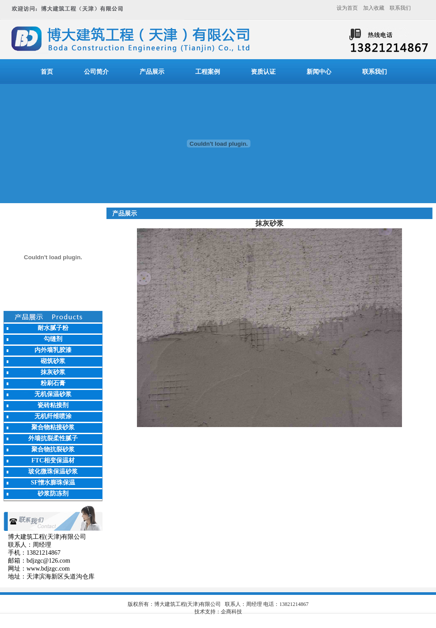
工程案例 (207, 71)
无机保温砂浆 (53, 394)
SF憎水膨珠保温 (53, 482)
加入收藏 (373, 8)
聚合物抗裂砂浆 (53, 449)
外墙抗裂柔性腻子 (53, 438)
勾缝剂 (53, 339)
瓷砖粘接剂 (53, 405)
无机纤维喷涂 (53, 416)
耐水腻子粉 (53, 328)
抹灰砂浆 (53, 372)
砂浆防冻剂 (53, 493)
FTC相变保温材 (53, 460)
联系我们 (400, 8)
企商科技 (231, 612)
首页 (47, 71)
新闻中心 (319, 71)
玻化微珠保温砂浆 (53, 471)
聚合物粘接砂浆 (53, 427)
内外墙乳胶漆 (53, 350)
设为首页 (347, 8)
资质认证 (263, 71)
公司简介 (96, 71)
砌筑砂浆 (53, 361)
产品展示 (152, 71)
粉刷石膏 (53, 383)
